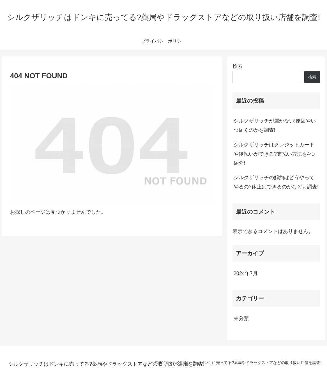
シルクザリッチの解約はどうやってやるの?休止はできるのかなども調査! (276, 182)
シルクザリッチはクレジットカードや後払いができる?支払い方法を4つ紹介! (274, 154)
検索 (237, 66)
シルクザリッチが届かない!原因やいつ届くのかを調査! (275, 125)
